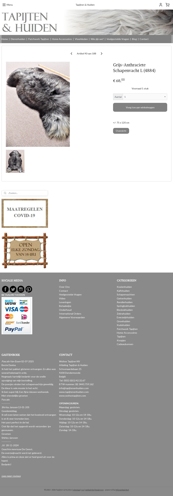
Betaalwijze (65, 305)
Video (62, 298)
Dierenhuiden (18, 39)
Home (5, 39)
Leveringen (65, 302)
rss (82, 490)
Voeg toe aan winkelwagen (140, 107)
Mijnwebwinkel (122, 490)
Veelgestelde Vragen (118, 39)
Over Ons (64, 286)
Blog (134, 39)
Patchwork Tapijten (38, 39)
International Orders (70, 313)
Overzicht (121, 130)
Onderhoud (65, 309)
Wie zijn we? (97, 39)
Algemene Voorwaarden (72, 317)
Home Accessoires (62, 39)
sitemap (76, 490)
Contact (144, 39)
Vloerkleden (81, 39)
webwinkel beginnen (94, 490)
